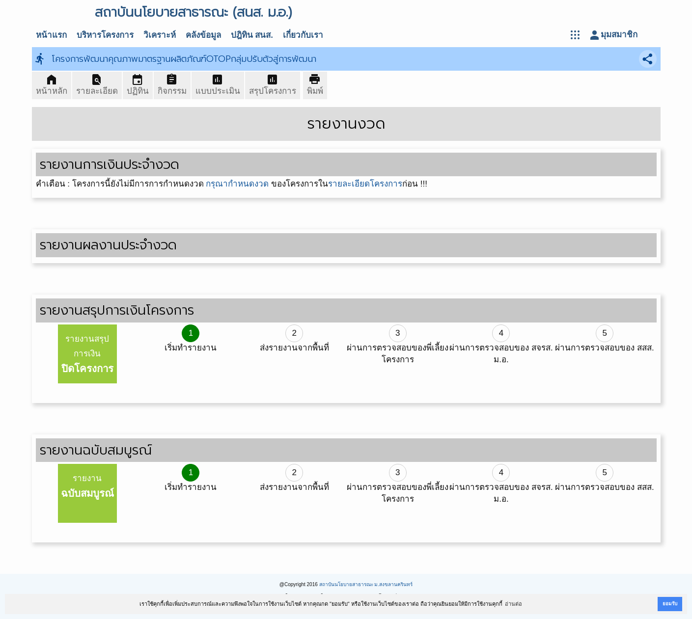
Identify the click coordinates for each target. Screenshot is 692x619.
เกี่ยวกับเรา (303, 35)
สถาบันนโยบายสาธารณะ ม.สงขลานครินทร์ (366, 584)
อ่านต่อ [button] (513, 604)
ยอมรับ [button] (670, 603)
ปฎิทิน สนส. (252, 35)
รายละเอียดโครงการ (365, 183)
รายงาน (87, 486)
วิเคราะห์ (159, 35)
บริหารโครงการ (105, 35)
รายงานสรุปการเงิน (87, 354)
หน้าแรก (51, 35)
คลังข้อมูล (203, 35)
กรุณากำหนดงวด (237, 183)
